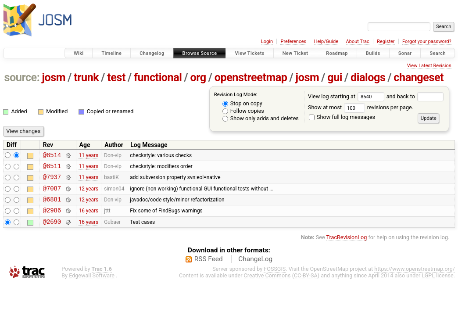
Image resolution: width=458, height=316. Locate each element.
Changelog (152, 53)
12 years (88, 193)
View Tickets (249, 53)
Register (385, 41)
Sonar (405, 53)
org (198, 77)
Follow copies (243, 111)
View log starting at (347, 96)
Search (437, 53)
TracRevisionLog (346, 246)
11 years (88, 156)
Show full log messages (342, 117)
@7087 (52, 193)
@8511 (52, 168)
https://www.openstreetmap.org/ (414, 278)
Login (267, 41)
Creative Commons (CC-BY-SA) (282, 284)
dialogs (368, 77)
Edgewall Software (91, 284)
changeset (419, 77)
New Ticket (295, 53)
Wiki (79, 53)
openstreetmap (251, 77)
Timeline (111, 53)
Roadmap (337, 53)
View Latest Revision (429, 65)
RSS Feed (208, 268)
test (116, 77)
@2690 (52, 230)
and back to (415, 96)
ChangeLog (255, 268)
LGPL (428, 284)
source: (22, 77)
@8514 (52, 156)
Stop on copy (242, 103)
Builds (373, 53)
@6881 (52, 205)
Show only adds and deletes (260, 118)
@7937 (52, 180)
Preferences (293, 41)
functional (158, 77)
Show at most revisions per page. (360, 107)
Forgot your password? (426, 41)
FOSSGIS (275, 278)
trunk (86, 77)
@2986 (52, 218)
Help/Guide (326, 41)
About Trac (357, 41)
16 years (88, 218)
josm (53, 77)
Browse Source (199, 53)
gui (334, 77)
